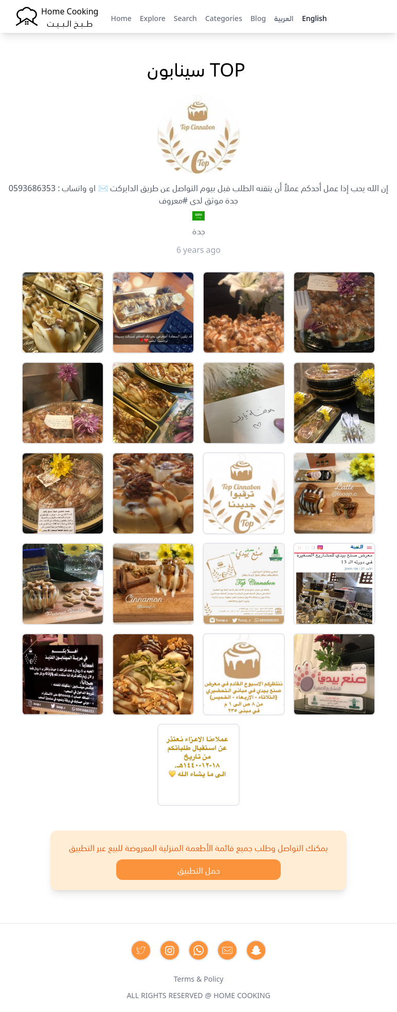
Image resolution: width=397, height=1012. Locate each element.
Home (121, 17)
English (314, 17)
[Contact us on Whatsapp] (198, 950)
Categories (223, 17)
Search (185, 17)
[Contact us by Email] (227, 950)
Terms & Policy (199, 978)
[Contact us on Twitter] (141, 950)
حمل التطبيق (198, 869)
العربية (284, 17)
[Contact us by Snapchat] (256, 950)
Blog (258, 17)
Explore (153, 17)
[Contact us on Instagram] (169, 950)
